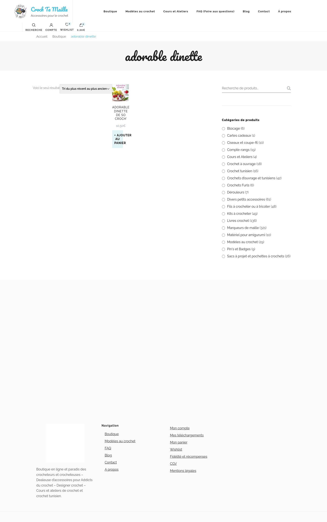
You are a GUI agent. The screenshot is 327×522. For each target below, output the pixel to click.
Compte (51, 27)
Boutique (110, 11)
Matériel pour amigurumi (246, 235)
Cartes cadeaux (239, 136)
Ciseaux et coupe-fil (242, 143)
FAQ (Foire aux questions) (216, 11)
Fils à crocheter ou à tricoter (248, 207)
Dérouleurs (235, 192)
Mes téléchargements (187, 435)
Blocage (233, 128)
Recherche (287, 88)
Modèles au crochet (140, 11)
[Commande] (86, 89)
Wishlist (176, 449)
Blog (246, 11)
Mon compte (180, 428)
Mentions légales (183, 471)
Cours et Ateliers (175, 11)
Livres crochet (238, 221)
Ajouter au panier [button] (118, 139)
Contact (264, 11)
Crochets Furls (238, 185)
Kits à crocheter (239, 214)
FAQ (108, 448)
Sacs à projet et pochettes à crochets (255, 256)
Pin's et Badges (239, 249)
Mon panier (178, 442)
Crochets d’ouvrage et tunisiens (251, 178)
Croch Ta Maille (49, 9)
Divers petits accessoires (246, 199)
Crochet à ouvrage (241, 164)
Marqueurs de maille (243, 228)
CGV (173, 464)
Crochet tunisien (239, 171)
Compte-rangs (238, 150)
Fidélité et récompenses (188, 457)
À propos (284, 11)
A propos (111, 469)
